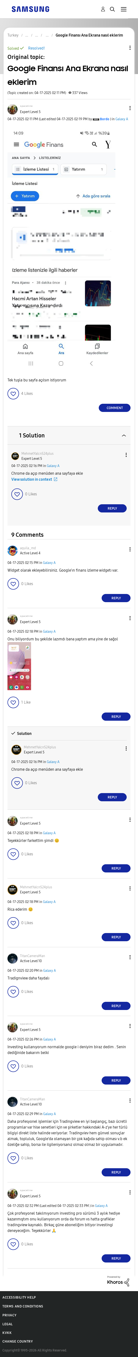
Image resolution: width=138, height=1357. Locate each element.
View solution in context (31, 479)
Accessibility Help (19, 1297)
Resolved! (36, 48)
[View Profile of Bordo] (104, 119)
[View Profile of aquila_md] (28, 548)
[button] (122, 108)
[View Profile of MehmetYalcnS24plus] (37, 454)
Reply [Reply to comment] (112, 508)
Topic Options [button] (122, 47)
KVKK (7, 1333)
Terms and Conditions (22, 1306)
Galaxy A (121, 119)
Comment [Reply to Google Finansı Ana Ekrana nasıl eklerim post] (115, 408)
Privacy (9, 1315)
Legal (7, 1324)
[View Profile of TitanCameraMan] (32, 956)
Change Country (17, 1341)
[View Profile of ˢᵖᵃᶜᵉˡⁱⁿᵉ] (26, 107)
